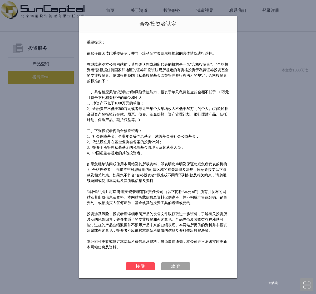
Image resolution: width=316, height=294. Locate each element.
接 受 (140, 266)
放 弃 (175, 266)
